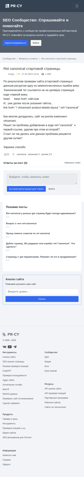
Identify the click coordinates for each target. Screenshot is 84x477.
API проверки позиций (55, 393)
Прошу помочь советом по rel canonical (28, 233)
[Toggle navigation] (77, 6)
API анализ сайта (53, 388)
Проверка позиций (14, 428)
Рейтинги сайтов (52, 402)
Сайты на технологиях (55, 407)
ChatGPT (7, 371)
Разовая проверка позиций (15, 366)
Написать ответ (73, 162)
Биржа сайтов (9, 433)
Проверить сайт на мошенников (18, 398)
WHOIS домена (10, 394)
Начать (42, 299)
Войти (36, 43)
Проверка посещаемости (15, 375)
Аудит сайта (8, 380)
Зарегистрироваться (15, 43)
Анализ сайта (15, 279)
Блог (47, 366)
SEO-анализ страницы (13, 361)
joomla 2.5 (46, 154)
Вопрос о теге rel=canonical (21, 223)
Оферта (6, 464)
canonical (21, 154)
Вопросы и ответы (28, 58)
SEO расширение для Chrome (17, 437)
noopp (11, 74)
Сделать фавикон (11, 403)
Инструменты (9, 423)
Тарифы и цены (10, 419)
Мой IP (6, 389)
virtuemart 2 (34, 154)
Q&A (47, 357)
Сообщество (9, 58)
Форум (48, 361)
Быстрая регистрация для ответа (26, 189)
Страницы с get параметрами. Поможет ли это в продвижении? (41, 257)
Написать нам (9, 455)
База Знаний (51, 371)
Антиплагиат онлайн (12, 385)
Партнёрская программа (56, 398)
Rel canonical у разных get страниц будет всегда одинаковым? (41, 213)
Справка (7, 460)
